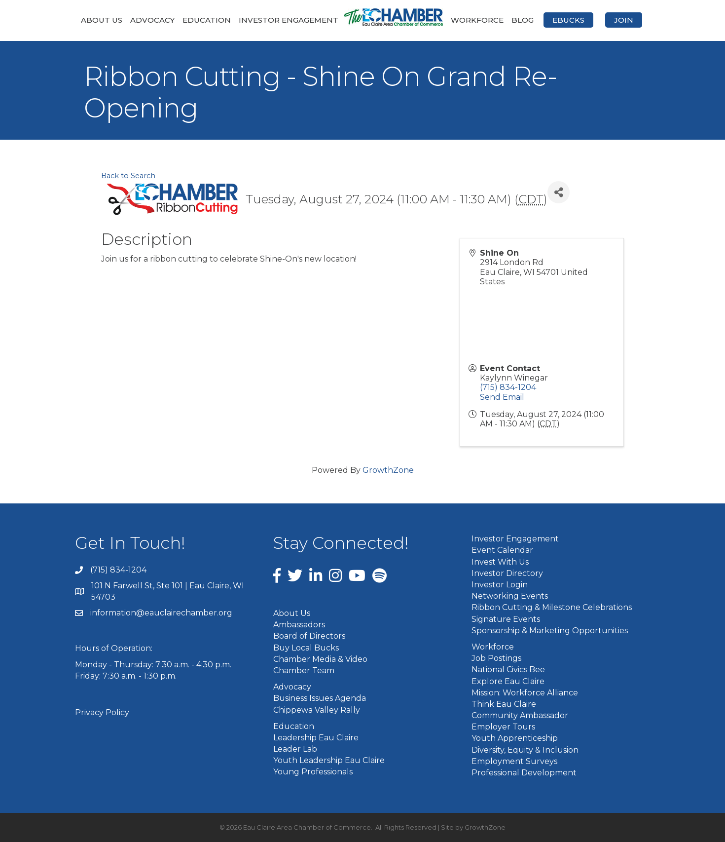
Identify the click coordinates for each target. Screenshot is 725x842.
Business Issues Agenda (319, 698)
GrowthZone (388, 470)
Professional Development (524, 772)
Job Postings (496, 658)
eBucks (568, 20)
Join (623, 20)
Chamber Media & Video (320, 659)
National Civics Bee (508, 669)
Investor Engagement (288, 20)
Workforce (477, 20)
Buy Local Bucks (306, 647)
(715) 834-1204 (508, 387)
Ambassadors (299, 624)
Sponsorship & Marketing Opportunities (549, 630)
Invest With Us (500, 562)
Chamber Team (303, 670)
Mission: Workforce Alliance (524, 692)
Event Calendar (502, 550)
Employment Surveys (514, 761)
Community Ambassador (519, 715)
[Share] (558, 192)
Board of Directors (309, 636)
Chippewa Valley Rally (316, 710)
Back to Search (128, 175)
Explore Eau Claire (507, 681)
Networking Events (509, 596)
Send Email (502, 397)
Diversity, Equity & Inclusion (525, 750)
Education (206, 20)
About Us (101, 20)
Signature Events (505, 619)
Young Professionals (313, 771)
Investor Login (499, 584)
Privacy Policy (102, 712)
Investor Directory (507, 573)
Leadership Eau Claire (316, 737)
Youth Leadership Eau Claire (329, 760)
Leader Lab (295, 749)
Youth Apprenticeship (514, 738)
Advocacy (152, 20)
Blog (522, 20)
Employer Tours (503, 726)
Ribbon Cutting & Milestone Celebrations (551, 607)
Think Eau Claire (503, 704)
